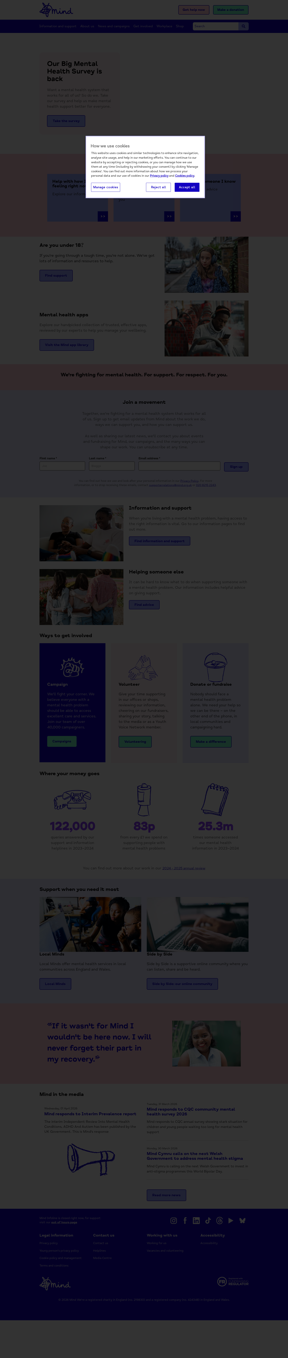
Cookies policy (184, 176)
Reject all (158, 187)
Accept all (187, 187)
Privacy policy (159, 176)
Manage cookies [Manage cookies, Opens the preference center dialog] (105, 187)
